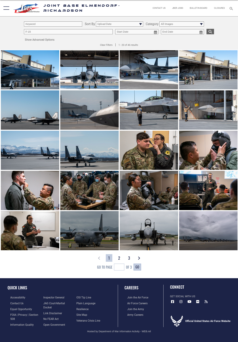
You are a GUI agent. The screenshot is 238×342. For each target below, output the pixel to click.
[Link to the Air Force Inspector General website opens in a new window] (52, 297)
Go (137, 266)
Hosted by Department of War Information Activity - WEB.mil (119, 327)
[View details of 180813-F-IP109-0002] (89, 230)
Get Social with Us (182, 296)
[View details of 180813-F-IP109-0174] (149, 230)
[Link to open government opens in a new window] (52, 319)
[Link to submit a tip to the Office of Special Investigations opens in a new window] (84, 297)
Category (152, 24)
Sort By (90, 24)
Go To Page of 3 (114, 267)
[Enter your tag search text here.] (68, 31)
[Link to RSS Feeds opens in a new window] (206, 301)
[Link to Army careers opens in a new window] (132, 314)
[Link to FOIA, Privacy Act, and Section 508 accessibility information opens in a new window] (23, 314)
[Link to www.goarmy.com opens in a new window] (132, 308)
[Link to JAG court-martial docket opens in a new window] (57, 303)
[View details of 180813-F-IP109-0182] (208, 230)
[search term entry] (53, 24)
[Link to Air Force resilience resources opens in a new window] (83, 308)
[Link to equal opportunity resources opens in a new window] (18, 308)
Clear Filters (106, 45)
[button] (5, 8)
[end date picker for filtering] (182, 31)
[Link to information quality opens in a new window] (18, 319)
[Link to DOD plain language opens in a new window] (86, 303)
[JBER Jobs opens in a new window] (178, 8)
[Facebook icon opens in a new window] (172, 301)
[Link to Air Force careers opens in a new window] (134, 303)
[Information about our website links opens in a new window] (51, 308)
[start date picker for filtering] (136, 31)
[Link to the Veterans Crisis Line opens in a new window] (88, 319)
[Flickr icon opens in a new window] (197, 301)
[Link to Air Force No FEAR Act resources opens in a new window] (49, 314)
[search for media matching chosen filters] (210, 31)
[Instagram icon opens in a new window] (181, 301)
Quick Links (17, 288)
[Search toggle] (232, 8)
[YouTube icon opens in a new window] (189, 301)
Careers (131, 288)
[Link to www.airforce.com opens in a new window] (134, 297)
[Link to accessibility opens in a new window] (15, 297)
